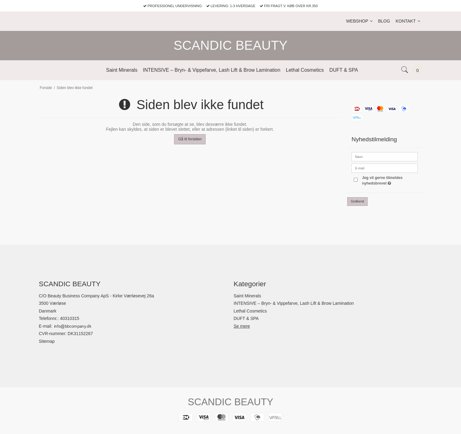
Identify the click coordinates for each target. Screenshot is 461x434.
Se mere (242, 326)
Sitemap (47, 341)
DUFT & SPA (246, 318)
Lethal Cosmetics (250, 310)
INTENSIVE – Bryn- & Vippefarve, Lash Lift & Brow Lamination (294, 303)
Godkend (357, 201)
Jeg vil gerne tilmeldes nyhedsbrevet (389, 180)
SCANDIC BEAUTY (230, 45)
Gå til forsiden (190, 139)
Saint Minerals (247, 295)
